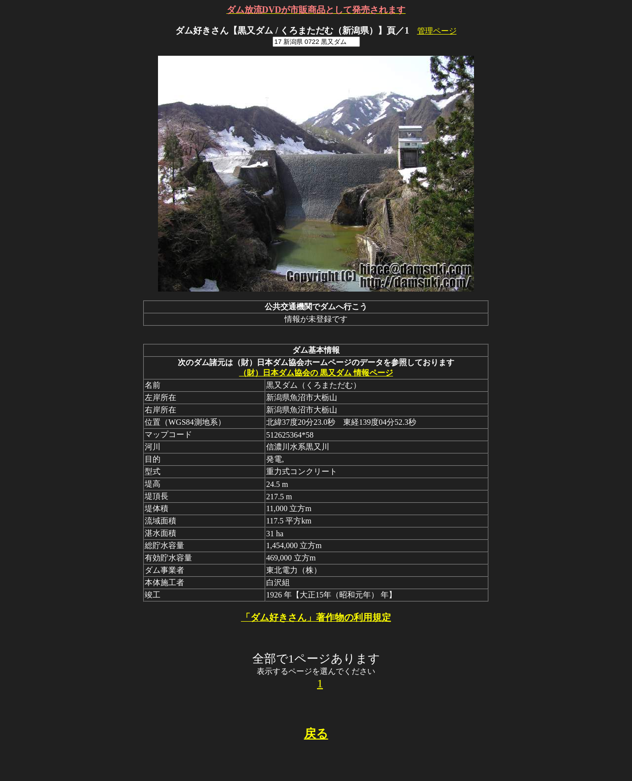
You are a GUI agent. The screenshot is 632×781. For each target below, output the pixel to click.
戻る (316, 733)
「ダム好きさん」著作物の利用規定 (316, 617)
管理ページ (437, 31)
